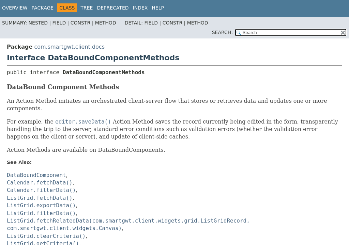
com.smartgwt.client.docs (69, 47)
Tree (86, 8)
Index (140, 8)
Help (158, 8)
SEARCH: (222, 32)
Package (43, 8)
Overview (15, 8)
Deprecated (112, 8)
